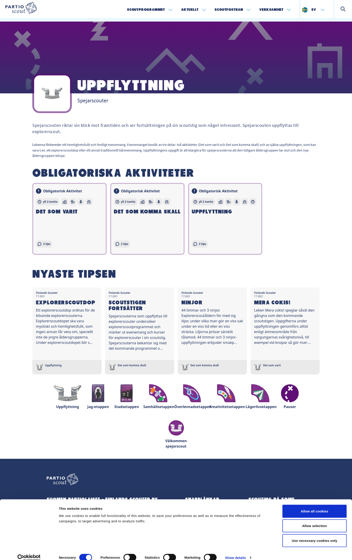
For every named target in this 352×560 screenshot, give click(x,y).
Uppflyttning (67, 396)
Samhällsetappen (158, 396)
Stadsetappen (126, 396)
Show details (235, 551)
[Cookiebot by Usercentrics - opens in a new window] (29, 551)
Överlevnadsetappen (192, 396)
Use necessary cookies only (314, 534)
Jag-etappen (98, 396)
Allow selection (314, 519)
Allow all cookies (314, 505)
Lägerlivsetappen (261, 396)
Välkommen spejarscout (176, 433)
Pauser (290, 396)
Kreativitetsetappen (227, 396)
